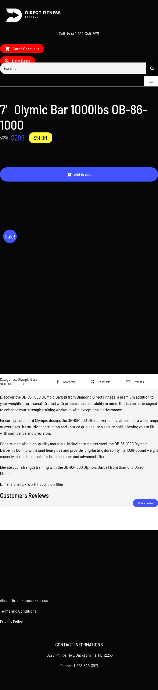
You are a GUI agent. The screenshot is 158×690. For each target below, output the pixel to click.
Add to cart (79, 174)
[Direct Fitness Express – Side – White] (32, 9)
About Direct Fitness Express (24, 600)
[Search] (152, 68)
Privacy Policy (11, 621)
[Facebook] (64, 382)
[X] (99, 382)
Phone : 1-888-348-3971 (79, 665)
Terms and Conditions (18, 610)
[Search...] (73, 68)
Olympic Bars (27, 379)
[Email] (134, 382)
